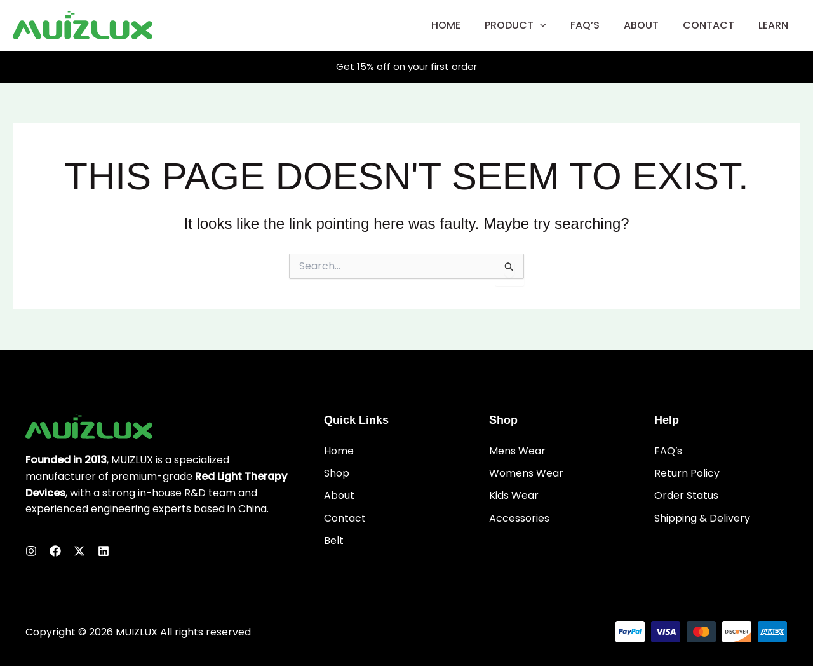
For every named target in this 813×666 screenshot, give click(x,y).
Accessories (519, 518)
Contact (345, 518)
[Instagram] (31, 551)
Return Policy (687, 473)
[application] (557, 25)
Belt (334, 540)
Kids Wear (514, 496)
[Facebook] (55, 551)
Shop (336, 473)
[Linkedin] (103, 551)
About (339, 496)
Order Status (686, 496)
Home (339, 451)
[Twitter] (79, 551)
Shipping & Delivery (702, 518)
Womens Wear (526, 473)
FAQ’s (668, 451)
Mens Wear (517, 451)
